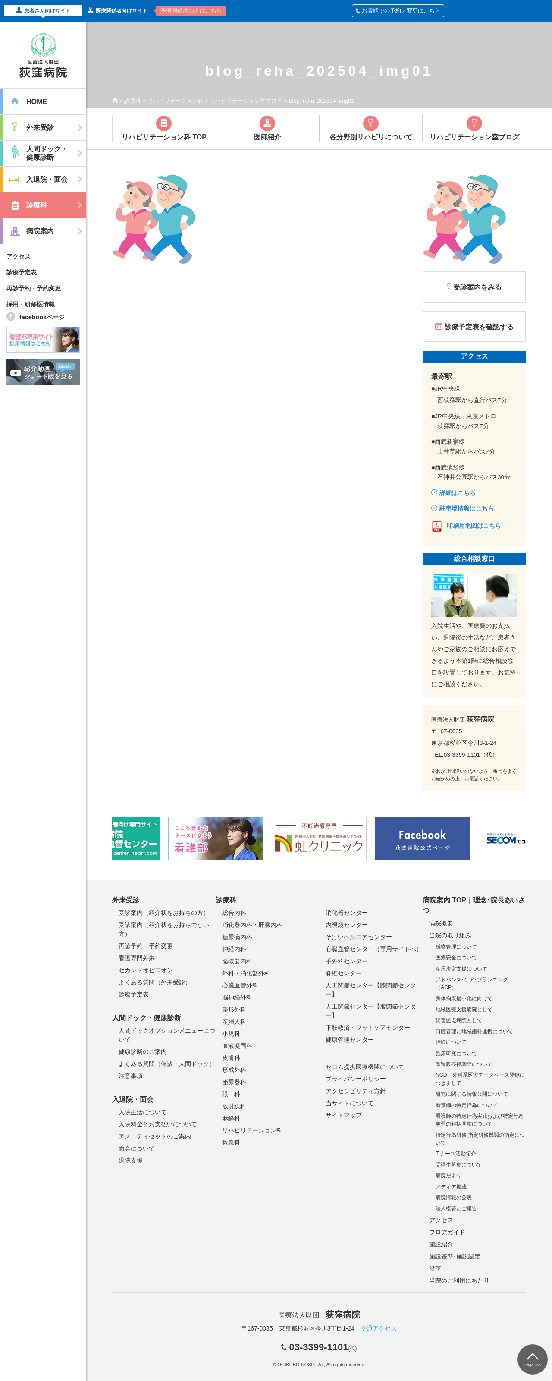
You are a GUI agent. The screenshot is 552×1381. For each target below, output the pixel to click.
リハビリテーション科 (175, 101)
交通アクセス (379, 1328)
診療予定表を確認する (479, 327)
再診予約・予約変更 (33, 288)
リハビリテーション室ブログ (246, 101)
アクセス (18, 256)
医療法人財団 (319, 1315)
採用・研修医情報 (30, 304)
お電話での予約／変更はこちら (398, 10)
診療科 (132, 101)
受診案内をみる (477, 287)
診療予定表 (21, 272)
